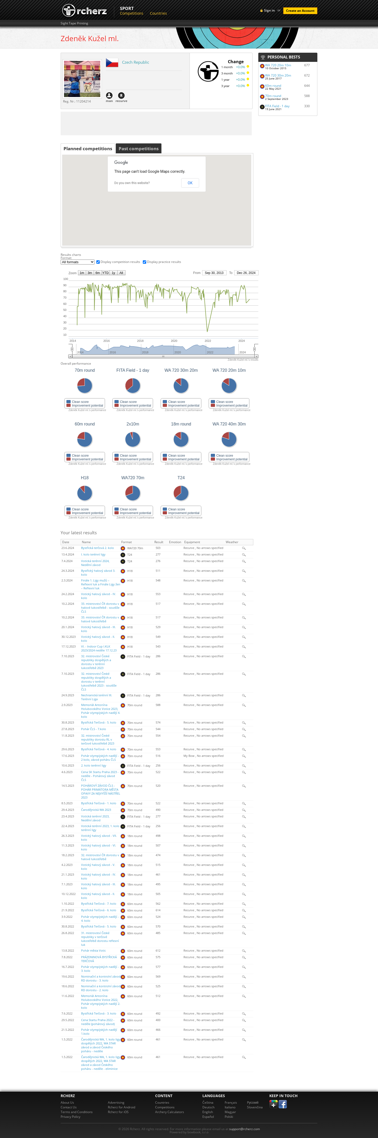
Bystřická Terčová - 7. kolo (98, 903)
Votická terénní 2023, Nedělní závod (95, 818)
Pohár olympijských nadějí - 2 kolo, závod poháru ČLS (100, 758)
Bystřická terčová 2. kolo (97, 548)
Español (208, 1116)
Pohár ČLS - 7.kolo (93, 729)
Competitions (131, 13)
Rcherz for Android (121, 1107)
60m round (273, 85)
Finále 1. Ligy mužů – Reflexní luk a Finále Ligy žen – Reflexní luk (100, 584)
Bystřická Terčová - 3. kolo (98, 1013)
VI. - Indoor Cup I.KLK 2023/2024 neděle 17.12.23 (99, 648)
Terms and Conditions (77, 1112)
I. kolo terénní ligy (93, 554)
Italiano (230, 1107)
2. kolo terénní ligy (93, 765)
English (207, 1112)
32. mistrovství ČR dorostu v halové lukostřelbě (100, 857)
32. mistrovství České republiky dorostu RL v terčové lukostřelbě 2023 (97, 739)
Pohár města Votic (93, 950)
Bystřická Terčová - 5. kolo (98, 722)
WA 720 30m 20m (278, 75)
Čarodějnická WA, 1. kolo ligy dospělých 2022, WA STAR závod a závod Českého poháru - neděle (100, 1045)
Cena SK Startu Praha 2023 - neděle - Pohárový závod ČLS (100, 776)
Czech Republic (135, 62)
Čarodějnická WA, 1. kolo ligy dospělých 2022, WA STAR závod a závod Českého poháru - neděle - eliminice (100, 1063)
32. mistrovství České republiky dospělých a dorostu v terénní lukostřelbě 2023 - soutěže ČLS (99, 681)
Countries (158, 13)
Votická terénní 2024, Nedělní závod (95, 563)
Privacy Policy (70, 1116)
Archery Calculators (169, 1112)
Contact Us (69, 1107)
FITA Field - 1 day (277, 106)
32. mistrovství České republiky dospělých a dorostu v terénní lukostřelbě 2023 (96, 662)
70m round (273, 96)
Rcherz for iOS (118, 1112)
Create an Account (300, 10)
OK (190, 183)
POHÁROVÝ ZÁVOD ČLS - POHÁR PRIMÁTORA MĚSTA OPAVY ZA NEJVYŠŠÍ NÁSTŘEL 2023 (100, 791)
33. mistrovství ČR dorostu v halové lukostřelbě (100, 619)
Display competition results (120, 262)
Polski (229, 1116)
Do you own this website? (132, 183)
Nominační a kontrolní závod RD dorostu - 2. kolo (100, 988)
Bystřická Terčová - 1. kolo (98, 803)
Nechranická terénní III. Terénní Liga (96, 697)
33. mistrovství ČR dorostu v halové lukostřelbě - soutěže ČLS (100, 607)
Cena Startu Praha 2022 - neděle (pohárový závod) (98, 1022)
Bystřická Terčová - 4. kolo (98, 749)
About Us (67, 1102)
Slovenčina (255, 1107)
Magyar (230, 1112)
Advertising (116, 1102)
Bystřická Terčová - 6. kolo (98, 910)
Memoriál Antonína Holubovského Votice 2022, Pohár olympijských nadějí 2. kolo (100, 1002)
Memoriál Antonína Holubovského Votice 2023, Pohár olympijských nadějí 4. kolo (100, 711)
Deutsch (208, 1107)
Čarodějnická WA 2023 (96, 810)
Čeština (207, 1102)
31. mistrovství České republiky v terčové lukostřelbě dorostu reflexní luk (100, 939)
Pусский (253, 1102)
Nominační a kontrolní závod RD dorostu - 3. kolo (100, 978)
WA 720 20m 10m (278, 65)
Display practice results (164, 262)
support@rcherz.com (244, 1129)
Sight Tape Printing (74, 23)
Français (231, 1102)
